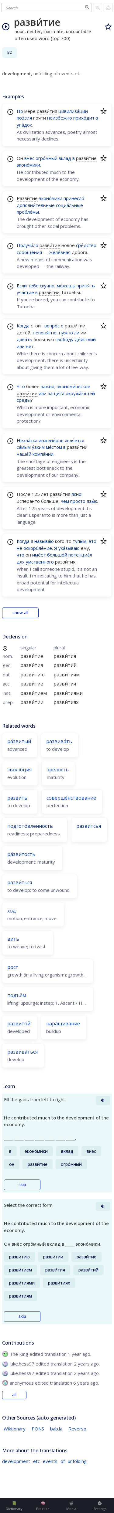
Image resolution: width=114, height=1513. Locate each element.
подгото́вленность (30, 826)
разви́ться (19, 882)
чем (65, 501)
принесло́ (74, 198)
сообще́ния (29, 252)
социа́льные (69, 205)
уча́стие (25, 292)
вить (13, 939)
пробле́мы (28, 212)
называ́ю (44, 541)
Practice (43, 1506)
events (50, 1461)
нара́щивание (63, 1023)
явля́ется (74, 440)
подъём (16, 995)
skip (22, 1184)
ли (76, 333)
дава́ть (24, 339)
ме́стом (54, 447)
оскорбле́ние (37, 548)
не (19, 548)
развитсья (88, 826)
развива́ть (59, 741)
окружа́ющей (80, 393)
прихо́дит (84, 118)
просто (77, 501)
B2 (9, 52)
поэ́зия (24, 118)
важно (47, 386)
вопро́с (52, 326)
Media (71, 1506)
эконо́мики (28, 165)
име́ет (39, 555)
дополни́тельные (36, 205)
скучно (47, 286)
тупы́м (79, 541)
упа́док (24, 125)
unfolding (77, 1461)
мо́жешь (66, 286)
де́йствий (85, 339)
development (16, 1461)
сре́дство (86, 245)
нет (30, 346)
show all (20, 612)
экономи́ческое (73, 386)
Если (22, 286)
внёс (29, 158)
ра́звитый (19, 741)
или (21, 346)
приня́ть (86, 286)
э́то (92, 541)
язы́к (92, 501)
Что (21, 386)
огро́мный (46, 158)
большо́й (57, 555)
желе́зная (60, 252)
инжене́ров (51, 440)
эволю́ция (19, 769)
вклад (65, 158)
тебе (33, 286)
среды (24, 400)
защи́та (56, 393)
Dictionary (14, 1506)
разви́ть (17, 797)
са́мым (24, 447)
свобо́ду (64, 339)
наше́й (24, 454)
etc (36, 1461)
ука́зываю (69, 548)
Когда (23, 326)
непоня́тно (45, 333)
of (62, 1461)
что (20, 555)
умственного (40, 562)
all (14, 1394)
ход (11, 910)
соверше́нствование (71, 797)
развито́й (18, 1023)
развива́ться (22, 1051)
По (20, 111)
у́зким (38, 447)
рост (12, 967)
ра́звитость (21, 854)
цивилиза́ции (73, 111)
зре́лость (58, 769)
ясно (76, 494)
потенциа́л (80, 555)
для (21, 562)
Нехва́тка (27, 440)
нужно (66, 333)
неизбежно (59, 118)
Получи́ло (27, 245)
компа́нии (43, 454)
